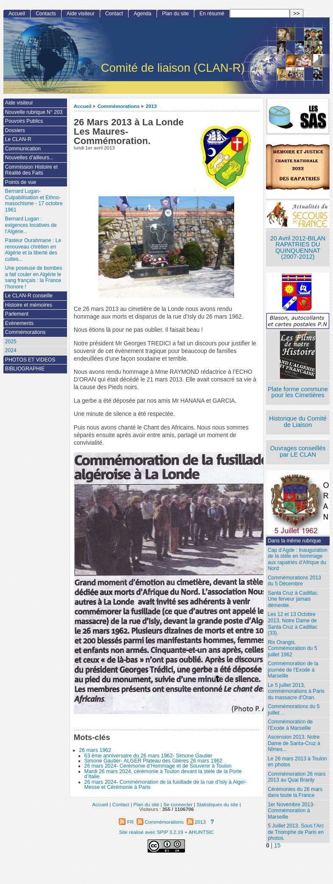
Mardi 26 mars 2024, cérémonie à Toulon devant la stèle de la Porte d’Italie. (163, 774)
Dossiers (15, 130)
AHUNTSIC (201, 832)
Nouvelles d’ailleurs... (29, 158)
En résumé (211, 14)
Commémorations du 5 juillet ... (293, 709)
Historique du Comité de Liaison (298, 421)
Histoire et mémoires (28, 305)
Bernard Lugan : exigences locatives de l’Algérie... (31, 225)
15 (277, 845)
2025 (11, 342)
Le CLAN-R (18, 139)
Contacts (46, 14)
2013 (151, 106)
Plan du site (175, 14)
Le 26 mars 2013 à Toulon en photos (297, 762)
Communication (23, 149)
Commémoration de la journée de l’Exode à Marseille (293, 670)
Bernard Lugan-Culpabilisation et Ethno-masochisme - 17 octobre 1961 (34, 200)
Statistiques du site (217, 804)
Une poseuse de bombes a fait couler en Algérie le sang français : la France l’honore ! (33, 277)
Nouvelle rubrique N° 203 (33, 112)
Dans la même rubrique (294, 541)
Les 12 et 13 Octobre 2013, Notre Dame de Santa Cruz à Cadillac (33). (292, 623)
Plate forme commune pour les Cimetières (298, 392)
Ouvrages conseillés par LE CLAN (298, 451)
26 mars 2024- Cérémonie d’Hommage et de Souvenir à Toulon (158, 766)
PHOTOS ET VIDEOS (30, 360)
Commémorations (119, 106)
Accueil (83, 106)
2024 (11, 350)
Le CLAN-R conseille (29, 296)
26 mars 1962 (95, 750)
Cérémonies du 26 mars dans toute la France (295, 792)
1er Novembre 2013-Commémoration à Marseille (291, 811)
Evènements (19, 323)
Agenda (142, 14)
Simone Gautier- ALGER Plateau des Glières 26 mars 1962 (153, 761)
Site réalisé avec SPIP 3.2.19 (151, 832)
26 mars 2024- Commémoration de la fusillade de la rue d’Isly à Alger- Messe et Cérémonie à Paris (165, 784)
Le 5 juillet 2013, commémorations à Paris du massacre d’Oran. (296, 691)
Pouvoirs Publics (24, 121)
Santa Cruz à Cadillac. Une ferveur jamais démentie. (293, 599)
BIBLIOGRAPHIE (25, 369)
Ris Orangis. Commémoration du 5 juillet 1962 (292, 648)
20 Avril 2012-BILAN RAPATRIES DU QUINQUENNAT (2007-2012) (297, 247)
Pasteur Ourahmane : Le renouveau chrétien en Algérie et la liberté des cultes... (33, 249)
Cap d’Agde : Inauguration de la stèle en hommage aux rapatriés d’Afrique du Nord (297, 559)
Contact (114, 14)
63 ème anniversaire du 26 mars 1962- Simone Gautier (148, 756)
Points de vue (20, 182)
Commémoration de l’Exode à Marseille (290, 725)
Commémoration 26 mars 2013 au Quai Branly (296, 777)
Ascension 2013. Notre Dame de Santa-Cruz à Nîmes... (294, 743)
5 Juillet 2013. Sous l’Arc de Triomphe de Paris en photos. (296, 832)
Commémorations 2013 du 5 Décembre (294, 581)
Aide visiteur (81, 14)
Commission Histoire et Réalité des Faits (31, 170)
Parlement (16, 314)
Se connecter (178, 804)
